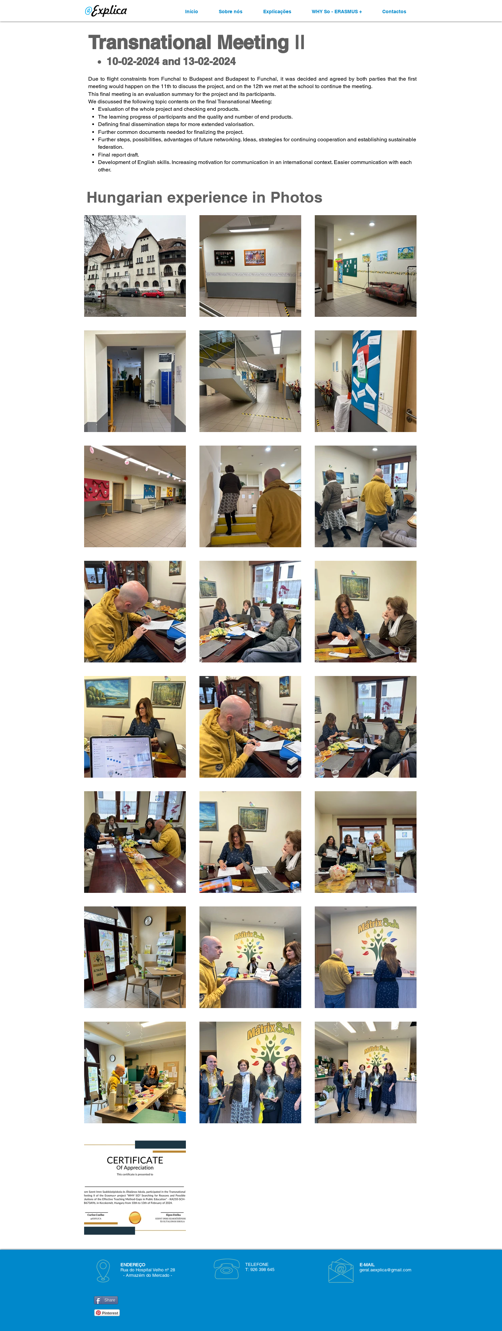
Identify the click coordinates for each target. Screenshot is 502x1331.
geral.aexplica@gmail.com (385, 1269)
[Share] (106, 1300)
